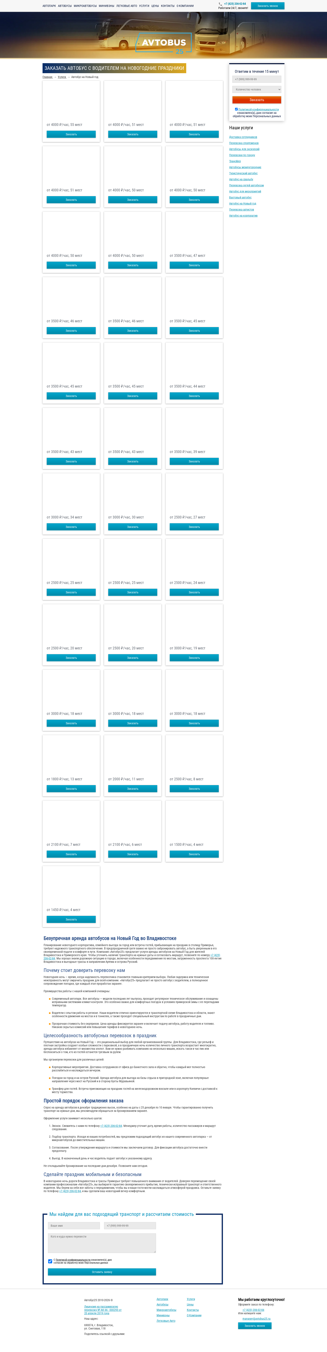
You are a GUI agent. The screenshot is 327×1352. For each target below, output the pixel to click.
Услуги (144, 6)
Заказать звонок (268, 6)
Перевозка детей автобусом (246, 185)
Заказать (71, 134)
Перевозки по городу (242, 155)
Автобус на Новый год (242, 203)
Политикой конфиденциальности (258, 109)
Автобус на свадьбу (241, 179)
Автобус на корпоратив (243, 215)
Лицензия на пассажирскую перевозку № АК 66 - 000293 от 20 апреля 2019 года (103, 1310)
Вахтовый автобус (240, 197)
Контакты (168, 6)
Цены (155, 6)
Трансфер (235, 161)
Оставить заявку (102, 1272)
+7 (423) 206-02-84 (235, 3)
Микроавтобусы (85, 6)
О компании (185, 6)
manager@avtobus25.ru (256, 1318)
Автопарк (49, 6)
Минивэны (106, 6)
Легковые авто (126, 6)
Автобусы (65, 6)
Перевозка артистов (241, 209)
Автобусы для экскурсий (244, 149)
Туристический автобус (243, 173)
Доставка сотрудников (243, 137)
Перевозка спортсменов (244, 143)
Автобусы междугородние (245, 167)
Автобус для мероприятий (245, 191)
